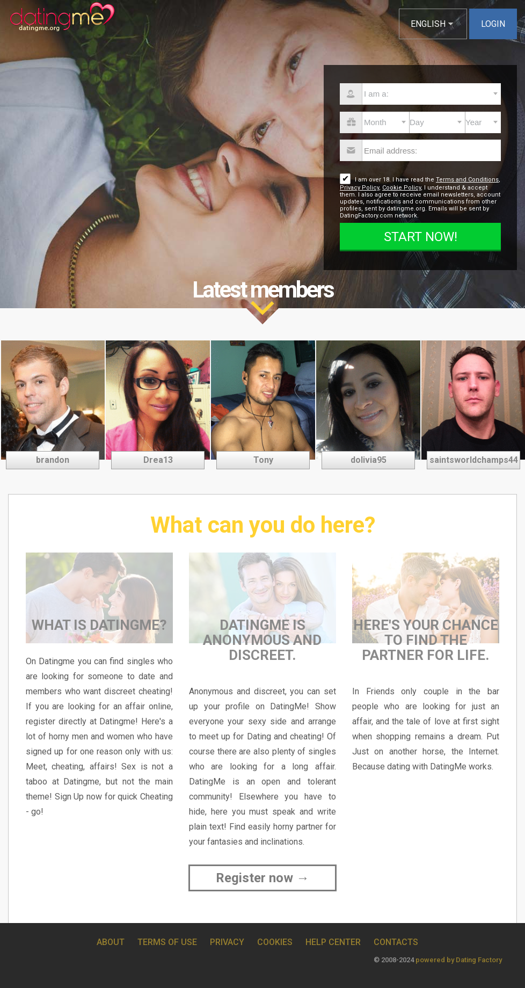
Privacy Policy (359, 187)
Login (493, 24)
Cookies (275, 942)
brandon (52, 460)
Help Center (333, 942)
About (111, 942)
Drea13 (158, 460)
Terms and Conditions (467, 179)
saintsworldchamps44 (473, 460)
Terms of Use (167, 942)
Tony (263, 460)
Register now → (262, 877)
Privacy (227, 942)
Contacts (396, 942)
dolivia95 (369, 460)
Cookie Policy (401, 187)
